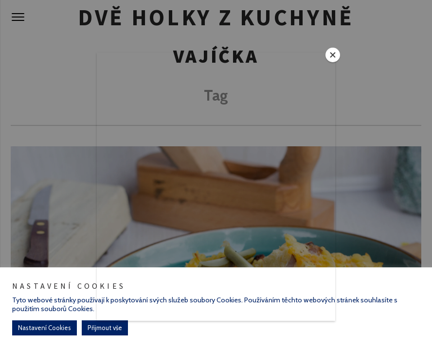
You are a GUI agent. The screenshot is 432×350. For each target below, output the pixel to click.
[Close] (332, 55)
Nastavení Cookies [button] (44, 328)
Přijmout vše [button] (105, 328)
